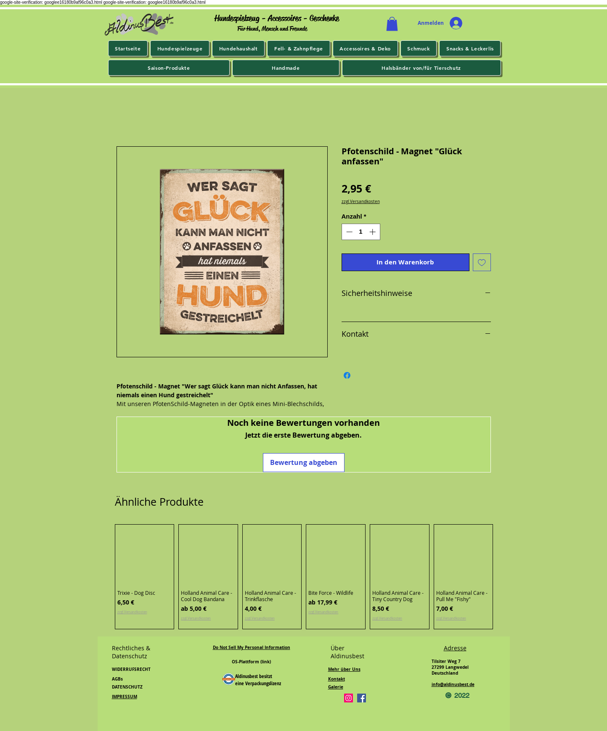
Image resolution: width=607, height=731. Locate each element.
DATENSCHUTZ (127, 687)
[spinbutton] (361, 232)
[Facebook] (361, 698)
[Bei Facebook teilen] (347, 375)
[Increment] (373, 232)
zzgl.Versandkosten (361, 201)
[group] (304, 577)
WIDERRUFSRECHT (131, 669)
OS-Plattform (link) (251, 662)
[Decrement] (348, 232)
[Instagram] (348, 698)
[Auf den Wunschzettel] (482, 262)
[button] (392, 24)
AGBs (117, 679)
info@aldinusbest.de (453, 684)
